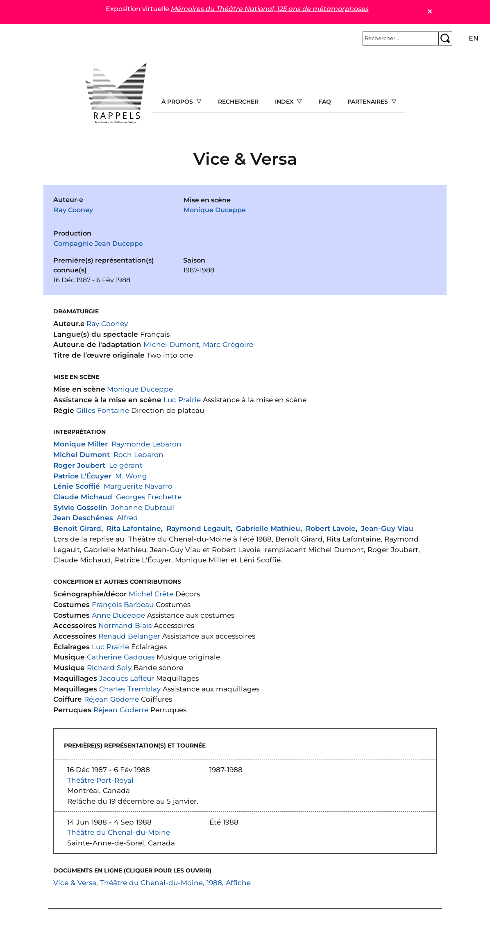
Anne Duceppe (118, 615)
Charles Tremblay (130, 688)
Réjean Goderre (111, 699)
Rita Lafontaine (134, 528)
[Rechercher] (401, 38)
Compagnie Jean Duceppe (98, 243)
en (474, 38)
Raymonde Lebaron (146, 444)
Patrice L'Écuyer (82, 475)
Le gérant (126, 465)
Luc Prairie (182, 399)
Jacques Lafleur (126, 678)
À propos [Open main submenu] (178, 101)
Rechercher (238, 101)
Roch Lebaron (138, 454)
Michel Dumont (171, 344)
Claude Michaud (82, 496)
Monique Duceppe (215, 210)
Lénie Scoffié (76, 486)
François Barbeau (123, 604)
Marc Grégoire (228, 344)
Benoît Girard (77, 528)
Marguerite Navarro (138, 486)
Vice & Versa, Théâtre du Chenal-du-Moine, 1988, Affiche (152, 882)
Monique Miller (80, 444)
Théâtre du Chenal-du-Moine (118, 832)
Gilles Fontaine (102, 410)
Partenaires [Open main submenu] (368, 101)
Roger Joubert (79, 465)
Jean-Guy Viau (387, 528)
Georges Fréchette (148, 496)
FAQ (324, 101)
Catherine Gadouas (120, 657)
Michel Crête (151, 593)
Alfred (127, 517)
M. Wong (131, 475)
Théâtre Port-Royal (100, 780)
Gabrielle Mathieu (268, 528)
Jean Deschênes (83, 517)
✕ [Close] (429, 12)
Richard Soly (109, 667)
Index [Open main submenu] (285, 101)
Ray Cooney (73, 210)
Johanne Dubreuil (143, 507)
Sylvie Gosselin (80, 507)
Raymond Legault (198, 528)
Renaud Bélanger (129, 636)
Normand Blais (125, 625)
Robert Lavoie (331, 528)
